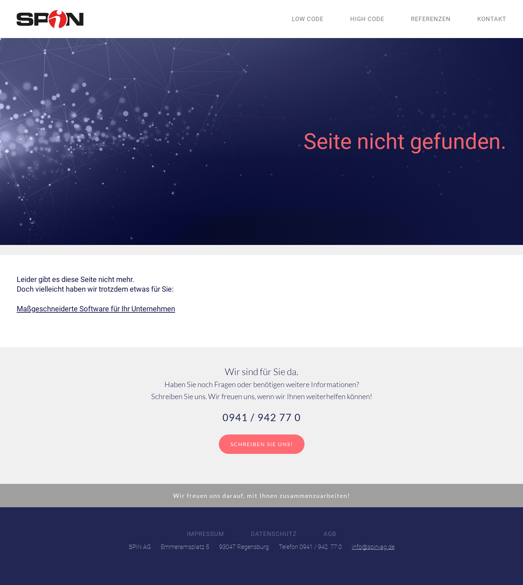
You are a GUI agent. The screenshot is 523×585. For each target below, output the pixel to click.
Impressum (205, 534)
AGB (330, 534)
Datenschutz (274, 534)
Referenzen (431, 18)
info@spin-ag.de (373, 546)
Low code (308, 18)
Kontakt (491, 18)
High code (367, 18)
